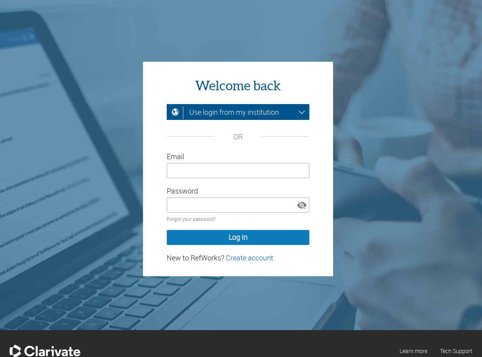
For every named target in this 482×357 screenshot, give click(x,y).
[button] (301, 205)
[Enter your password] (238, 205)
